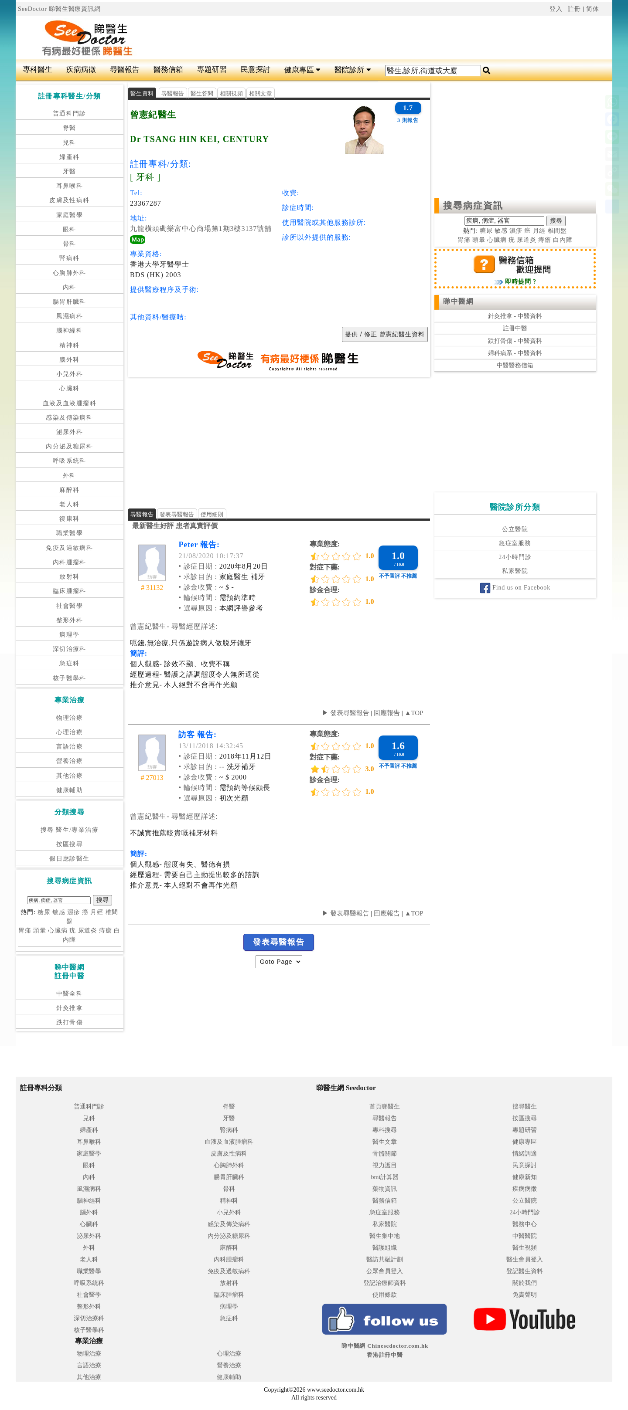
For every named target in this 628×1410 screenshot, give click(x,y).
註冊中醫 (515, 328)
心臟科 (69, 388)
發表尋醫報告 (177, 514)
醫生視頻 (524, 1247)
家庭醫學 (69, 215)
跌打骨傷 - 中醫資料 (515, 341)
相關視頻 (231, 93)
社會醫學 (69, 606)
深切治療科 (69, 649)
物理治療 (69, 718)
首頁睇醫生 (384, 1106)
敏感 (58, 912)
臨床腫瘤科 (69, 591)
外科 (69, 475)
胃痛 (24, 930)
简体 (592, 9)
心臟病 (58, 930)
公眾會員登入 (384, 1271)
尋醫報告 (125, 69)
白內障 (563, 240)
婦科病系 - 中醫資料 (515, 353)
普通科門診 (69, 113)
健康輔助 (69, 790)
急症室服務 (515, 543)
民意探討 (255, 69)
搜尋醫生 (524, 1106)
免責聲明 (524, 1294)
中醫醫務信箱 (515, 365)
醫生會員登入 (524, 1259)
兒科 (69, 142)
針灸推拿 (69, 1008)
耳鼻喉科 (69, 186)
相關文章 (260, 93)
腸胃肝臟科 (69, 301)
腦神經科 (69, 330)
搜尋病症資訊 (473, 205)
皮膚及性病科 (69, 200)
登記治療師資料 (384, 1283)
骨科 (69, 244)
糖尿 (44, 912)
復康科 (69, 518)
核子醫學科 (69, 678)
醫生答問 (202, 93)
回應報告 (387, 712)
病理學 (69, 634)
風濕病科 (69, 316)
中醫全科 (69, 993)
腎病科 (69, 258)
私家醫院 (515, 571)
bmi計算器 (385, 1177)
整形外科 (69, 620)
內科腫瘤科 (69, 562)
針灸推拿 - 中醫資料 (515, 316)
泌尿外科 (69, 432)
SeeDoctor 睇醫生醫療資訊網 (59, 9)
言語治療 (69, 746)
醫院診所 (352, 70)
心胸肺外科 (69, 273)
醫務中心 (524, 1224)
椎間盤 (557, 230)
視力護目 (384, 1165)
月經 (96, 912)
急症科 (69, 663)
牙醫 (69, 171)
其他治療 (69, 776)
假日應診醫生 (69, 858)
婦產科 (69, 157)
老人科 (69, 504)
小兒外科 (69, 374)
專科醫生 (37, 69)
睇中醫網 (458, 301)
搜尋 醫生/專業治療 (70, 830)
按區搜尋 (69, 844)
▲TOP (413, 712)
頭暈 (39, 930)
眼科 (69, 229)
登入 (556, 9)
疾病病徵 (81, 69)
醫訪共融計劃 (384, 1259)
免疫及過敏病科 (69, 548)
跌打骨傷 (69, 1022)
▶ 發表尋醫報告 (345, 712)
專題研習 (212, 69)
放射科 (69, 576)
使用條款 (384, 1294)
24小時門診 (514, 557)
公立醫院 (515, 529)
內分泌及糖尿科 (69, 446)
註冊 (574, 9)
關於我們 (524, 1283)
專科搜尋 (384, 1130)
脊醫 (69, 128)
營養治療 (69, 761)
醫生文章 (384, 1142)
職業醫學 (69, 533)
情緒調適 (524, 1153)
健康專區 (302, 70)
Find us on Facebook (515, 587)
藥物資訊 (384, 1189)
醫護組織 (384, 1247)
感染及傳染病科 (69, 417)
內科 (69, 287)
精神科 (69, 345)
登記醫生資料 (524, 1271)
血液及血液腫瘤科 (69, 403)
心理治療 (69, 732)
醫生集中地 (384, 1236)
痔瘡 (105, 930)
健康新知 (524, 1177)
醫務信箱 (168, 69)
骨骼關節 (384, 1153)
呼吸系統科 (69, 461)
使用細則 (212, 514)
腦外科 (69, 359)
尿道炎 (88, 930)
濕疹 (73, 912)
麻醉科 (69, 490)
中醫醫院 (524, 1236)
